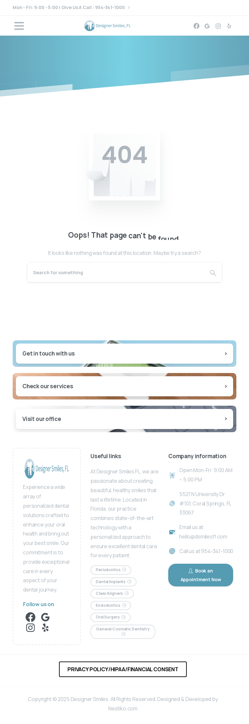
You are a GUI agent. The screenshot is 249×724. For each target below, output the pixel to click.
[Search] (115, 272)
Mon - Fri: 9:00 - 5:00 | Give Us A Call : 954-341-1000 (71, 7)
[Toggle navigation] (19, 25)
